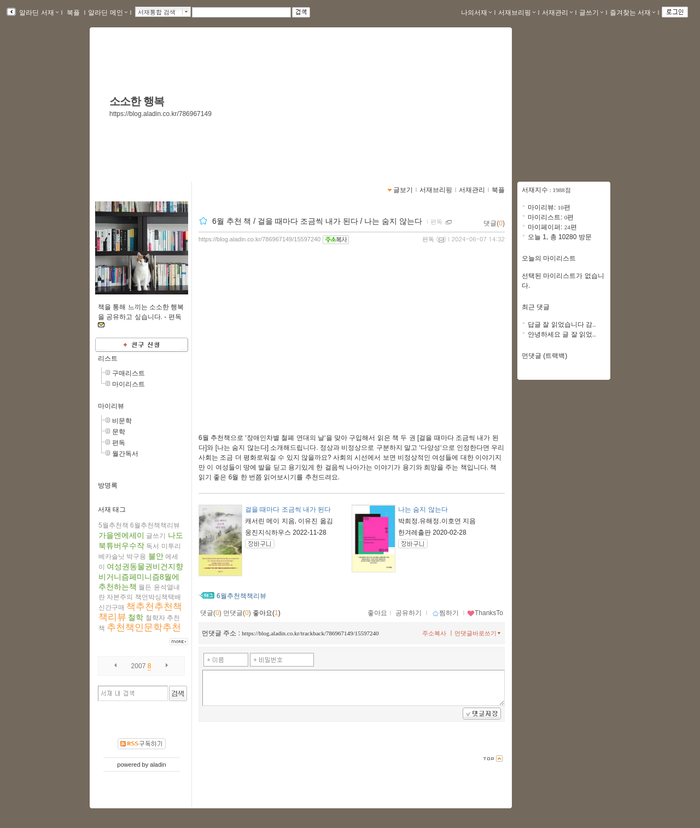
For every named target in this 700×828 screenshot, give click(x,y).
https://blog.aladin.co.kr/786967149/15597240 (259, 239)
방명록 (108, 485)
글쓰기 (591, 12)
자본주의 (120, 597)
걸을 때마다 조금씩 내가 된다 (288, 509)
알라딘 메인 (107, 12)
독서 (152, 546)
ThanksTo (485, 613)
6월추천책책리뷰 (155, 525)
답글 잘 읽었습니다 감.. (562, 324)
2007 (138, 666)
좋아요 (377, 613)
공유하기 (408, 613)
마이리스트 (128, 384)
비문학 (122, 421)
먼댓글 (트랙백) (544, 356)
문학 (118, 432)
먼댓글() (237, 613)
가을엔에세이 (121, 535)
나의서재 (476, 12)
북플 (73, 12)
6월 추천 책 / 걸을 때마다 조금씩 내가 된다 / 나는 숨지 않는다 (318, 221)
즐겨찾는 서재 (632, 12)
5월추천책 (113, 525)
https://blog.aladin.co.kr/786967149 (160, 114)
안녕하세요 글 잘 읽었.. (562, 334)
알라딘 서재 (38, 12)
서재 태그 (112, 509)
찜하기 (445, 613)
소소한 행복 (136, 101)
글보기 (403, 190)
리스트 (108, 358)
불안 (156, 556)
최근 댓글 (536, 307)
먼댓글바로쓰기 (478, 633)
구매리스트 (128, 373)
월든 (144, 587)
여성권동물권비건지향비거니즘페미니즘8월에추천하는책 (140, 576)
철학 (135, 617)
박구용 (136, 556)
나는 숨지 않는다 (423, 509)
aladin (158, 764)
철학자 (155, 618)
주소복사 (434, 633)
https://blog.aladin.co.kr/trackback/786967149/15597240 (310, 633)
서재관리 (557, 12)
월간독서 (125, 454)
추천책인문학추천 (144, 627)
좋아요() (267, 613)
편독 (118, 443)
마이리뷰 (111, 406)
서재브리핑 (516, 12)
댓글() (494, 223)
